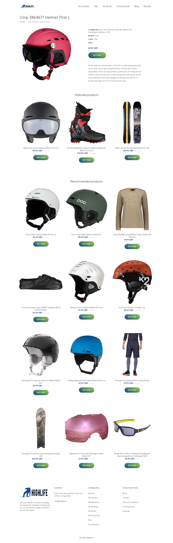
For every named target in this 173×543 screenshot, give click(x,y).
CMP (108, 33)
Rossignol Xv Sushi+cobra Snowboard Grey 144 (41, 456)
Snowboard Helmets (96, 33)
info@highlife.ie (60, 502)
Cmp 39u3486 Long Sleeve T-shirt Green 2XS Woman (132, 237)
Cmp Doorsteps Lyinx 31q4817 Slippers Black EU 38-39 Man (41, 310)
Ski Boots (107, 7)
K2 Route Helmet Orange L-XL (132, 309)
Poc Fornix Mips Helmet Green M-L (86, 236)
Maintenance (93, 503)
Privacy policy (128, 508)
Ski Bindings (93, 508)
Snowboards (123, 7)
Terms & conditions (131, 503)
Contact (126, 499)
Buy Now (97, 56)
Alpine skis (127, 31)
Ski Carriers (83, 7)
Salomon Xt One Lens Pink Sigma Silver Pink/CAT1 (87, 456)
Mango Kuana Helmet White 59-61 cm (86, 309)
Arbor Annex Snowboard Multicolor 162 (132, 149)
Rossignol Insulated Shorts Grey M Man (132, 382)
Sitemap (126, 512)
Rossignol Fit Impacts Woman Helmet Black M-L (41, 383)
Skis (96, 7)
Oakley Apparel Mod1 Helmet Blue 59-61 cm (86, 382)
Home (22, 23)
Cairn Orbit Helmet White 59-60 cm (40, 236)
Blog (136, 7)
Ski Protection (109, 31)
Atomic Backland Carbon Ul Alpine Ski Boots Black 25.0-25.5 (86, 150)
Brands (147, 7)
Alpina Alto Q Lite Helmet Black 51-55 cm (41, 149)
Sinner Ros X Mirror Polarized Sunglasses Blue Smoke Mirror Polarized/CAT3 (132, 456)
